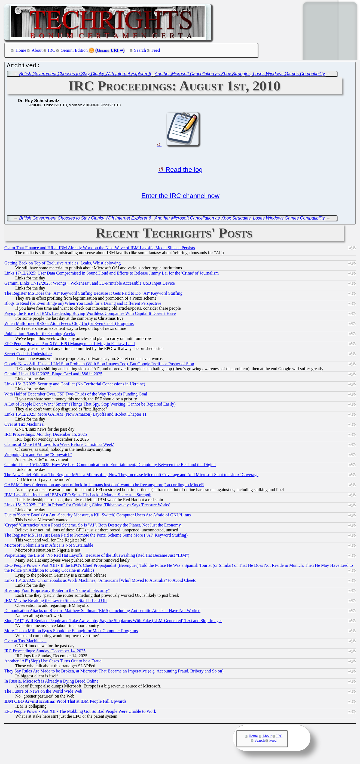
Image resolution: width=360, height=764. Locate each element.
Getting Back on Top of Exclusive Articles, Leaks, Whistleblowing (62, 264)
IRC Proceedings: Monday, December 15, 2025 (45, 435)
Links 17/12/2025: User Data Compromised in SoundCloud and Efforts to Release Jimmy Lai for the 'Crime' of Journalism (111, 274)
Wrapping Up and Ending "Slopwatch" (38, 455)
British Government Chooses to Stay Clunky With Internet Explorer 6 (85, 75)
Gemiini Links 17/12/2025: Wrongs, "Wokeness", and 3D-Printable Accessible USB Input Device (89, 284)
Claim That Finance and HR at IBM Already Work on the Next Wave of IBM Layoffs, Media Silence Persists (99, 249)
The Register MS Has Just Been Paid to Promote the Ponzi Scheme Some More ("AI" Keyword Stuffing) (96, 536)
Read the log (184, 171)
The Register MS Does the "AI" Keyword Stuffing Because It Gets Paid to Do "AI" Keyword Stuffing (93, 294)
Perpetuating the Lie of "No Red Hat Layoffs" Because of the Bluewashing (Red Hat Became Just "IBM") (96, 556)
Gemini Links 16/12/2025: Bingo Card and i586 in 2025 (53, 375)
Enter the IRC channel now (180, 197)
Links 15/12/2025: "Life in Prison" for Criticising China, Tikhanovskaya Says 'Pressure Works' (87, 506)
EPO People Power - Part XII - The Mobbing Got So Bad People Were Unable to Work (80, 712)
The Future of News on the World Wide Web (43, 692)
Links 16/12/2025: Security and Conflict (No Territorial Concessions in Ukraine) (74, 385)
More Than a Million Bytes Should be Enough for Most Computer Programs (71, 632)
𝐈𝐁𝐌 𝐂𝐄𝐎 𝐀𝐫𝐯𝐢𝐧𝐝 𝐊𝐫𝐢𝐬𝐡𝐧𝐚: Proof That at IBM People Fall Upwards (65, 702)
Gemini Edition (74, 50)
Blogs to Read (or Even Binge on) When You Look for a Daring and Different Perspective (82, 304)
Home (21, 50)
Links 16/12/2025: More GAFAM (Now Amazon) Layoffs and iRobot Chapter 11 (75, 415)
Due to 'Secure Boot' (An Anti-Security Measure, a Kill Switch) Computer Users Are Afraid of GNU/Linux (97, 516)
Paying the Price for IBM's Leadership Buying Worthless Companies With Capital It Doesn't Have (90, 314)
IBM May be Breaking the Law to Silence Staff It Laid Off (55, 601)
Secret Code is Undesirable (28, 355)
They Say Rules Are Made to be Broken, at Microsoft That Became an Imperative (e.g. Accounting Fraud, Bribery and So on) (114, 672)
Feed (155, 50)
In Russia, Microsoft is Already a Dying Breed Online (51, 682)
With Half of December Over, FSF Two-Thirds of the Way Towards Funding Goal (75, 395)
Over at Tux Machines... (25, 425)
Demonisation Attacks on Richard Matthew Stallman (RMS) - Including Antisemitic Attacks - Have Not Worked (102, 612)
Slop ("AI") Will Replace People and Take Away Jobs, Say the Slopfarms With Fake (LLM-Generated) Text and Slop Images (113, 622)
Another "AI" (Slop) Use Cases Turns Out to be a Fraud (53, 662)
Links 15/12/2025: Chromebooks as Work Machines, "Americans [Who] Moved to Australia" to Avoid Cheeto (100, 581)
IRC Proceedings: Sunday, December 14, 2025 (45, 652)
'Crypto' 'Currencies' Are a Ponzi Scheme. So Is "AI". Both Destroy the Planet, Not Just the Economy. (93, 526)
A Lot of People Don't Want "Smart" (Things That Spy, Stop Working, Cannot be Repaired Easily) (90, 405)
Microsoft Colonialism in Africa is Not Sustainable (48, 546)
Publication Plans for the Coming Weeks (39, 335)
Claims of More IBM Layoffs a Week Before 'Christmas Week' (59, 445)
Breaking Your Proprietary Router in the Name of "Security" (57, 591)
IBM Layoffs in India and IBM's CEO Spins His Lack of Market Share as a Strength (77, 496)
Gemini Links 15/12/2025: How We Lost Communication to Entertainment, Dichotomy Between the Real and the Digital (110, 466)
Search (140, 50)
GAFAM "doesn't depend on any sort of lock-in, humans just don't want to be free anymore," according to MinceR (104, 486)
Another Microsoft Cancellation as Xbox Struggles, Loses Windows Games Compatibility (240, 75)
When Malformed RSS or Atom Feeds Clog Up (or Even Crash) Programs (69, 324)
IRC (51, 50)
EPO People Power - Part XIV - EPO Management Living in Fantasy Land (69, 345)
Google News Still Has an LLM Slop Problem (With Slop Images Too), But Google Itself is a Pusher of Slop (99, 365)
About (37, 50)
